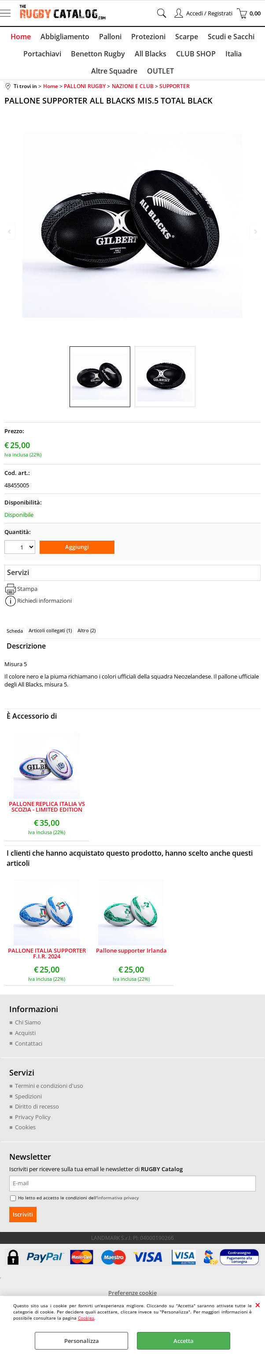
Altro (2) (86, 635)
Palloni (110, 37)
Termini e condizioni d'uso (49, 1091)
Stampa (27, 594)
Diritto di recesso (37, 1112)
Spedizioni (28, 1101)
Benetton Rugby (99, 56)
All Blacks (150, 56)
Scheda (15, 636)
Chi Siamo (28, 1027)
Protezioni (148, 37)
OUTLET (160, 76)
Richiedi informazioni (44, 606)
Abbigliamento (66, 37)
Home (23, 37)
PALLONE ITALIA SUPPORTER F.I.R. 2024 (47, 958)
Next (255, 231)
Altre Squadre (115, 76)
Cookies (86, 1318)
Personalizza (81, 1341)
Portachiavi (44, 56)
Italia (232, 56)
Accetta (183, 1341)
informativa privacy (118, 1202)
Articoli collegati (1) (50, 635)
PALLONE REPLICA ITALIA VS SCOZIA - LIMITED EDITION (47, 812)
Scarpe (185, 37)
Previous (10, 231)
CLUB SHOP (195, 56)
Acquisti (25, 1038)
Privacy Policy (33, 1122)
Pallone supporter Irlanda (131, 956)
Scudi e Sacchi (229, 37)
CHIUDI (258, 1304)
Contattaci (28, 1048)
